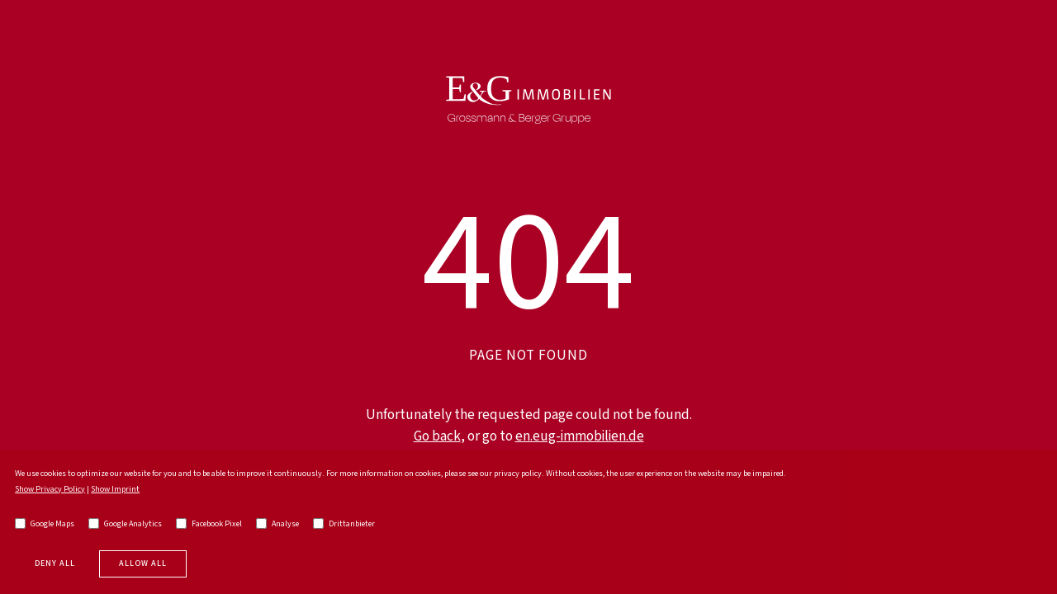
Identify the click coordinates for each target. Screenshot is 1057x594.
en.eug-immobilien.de (579, 436)
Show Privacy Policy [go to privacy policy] (50, 489)
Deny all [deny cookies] (55, 563)
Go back (437, 436)
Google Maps (44, 524)
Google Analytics (125, 524)
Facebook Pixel (209, 524)
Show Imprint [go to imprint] (115, 489)
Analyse (277, 524)
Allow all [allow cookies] (143, 563)
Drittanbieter (344, 524)
